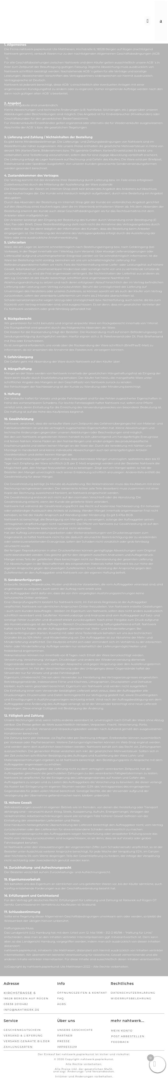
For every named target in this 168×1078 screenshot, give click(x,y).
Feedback (120, 1042)
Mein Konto (122, 1030)
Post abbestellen (127, 1036)
